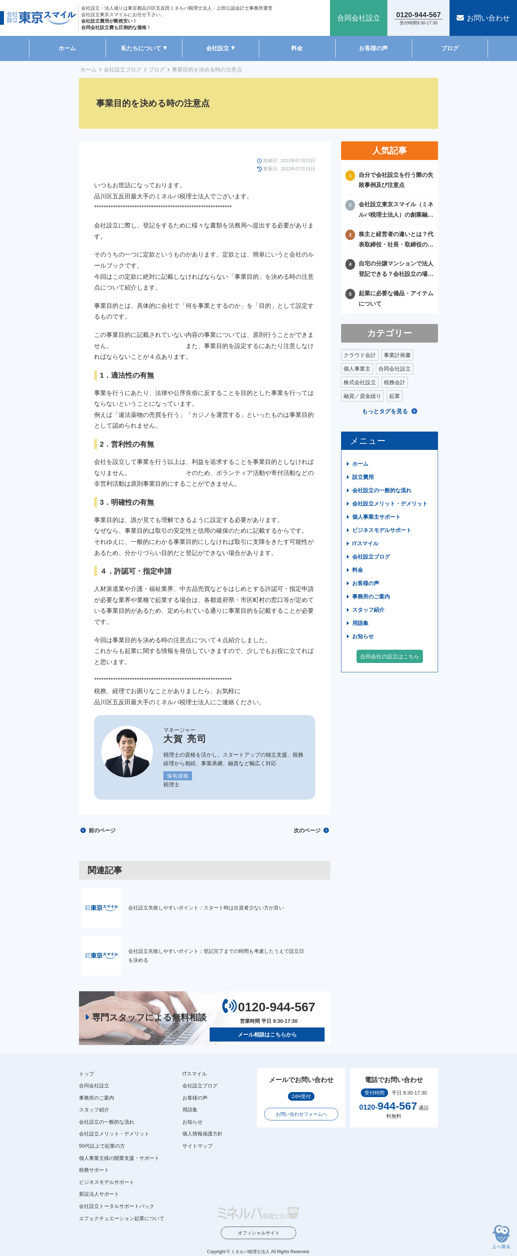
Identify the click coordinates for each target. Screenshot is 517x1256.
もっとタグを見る (385, 411)
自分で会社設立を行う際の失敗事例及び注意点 (396, 180)
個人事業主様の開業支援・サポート (119, 1158)
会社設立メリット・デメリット (390, 503)
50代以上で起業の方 (102, 1146)
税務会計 (394, 382)
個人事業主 (357, 369)
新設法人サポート (99, 1194)
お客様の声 (373, 48)
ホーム (67, 48)
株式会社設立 (360, 382)
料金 (297, 48)
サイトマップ (197, 1146)
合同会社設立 (394, 369)
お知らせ (363, 636)
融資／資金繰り (362, 396)
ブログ (449, 48)
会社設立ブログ (122, 69)
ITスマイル (365, 543)
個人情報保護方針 (202, 1134)
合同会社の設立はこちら (389, 656)
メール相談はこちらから (267, 1034)
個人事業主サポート (376, 517)
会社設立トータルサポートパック (116, 1206)
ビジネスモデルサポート (381, 530)
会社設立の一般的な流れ (381, 490)
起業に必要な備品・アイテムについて (396, 298)
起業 (394, 396)
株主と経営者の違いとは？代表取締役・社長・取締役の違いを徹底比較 (396, 240)
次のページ (311, 830)
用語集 (360, 623)
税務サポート (94, 1170)
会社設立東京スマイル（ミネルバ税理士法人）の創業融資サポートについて (396, 210)
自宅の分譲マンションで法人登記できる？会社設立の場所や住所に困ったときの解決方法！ (396, 269)
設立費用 (363, 477)
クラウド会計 (360, 355)
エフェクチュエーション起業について (121, 1218)
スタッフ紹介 (368, 610)
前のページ (98, 830)
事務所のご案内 (371, 596)
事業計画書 (397, 355)
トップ (86, 1073)
